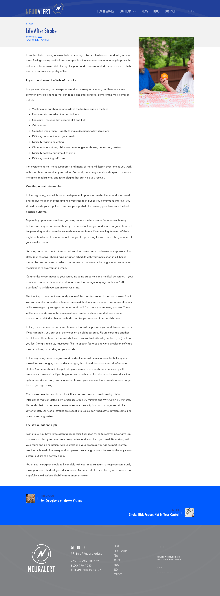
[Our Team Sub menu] (134, 11)
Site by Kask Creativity (165, 572)
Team (116, 555)
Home (116, 546)
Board (117, 560)
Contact (170, 11)
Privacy (160, 567)
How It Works (105, 11)
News (145, 11)
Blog (156, 11)
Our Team (125, 11)
